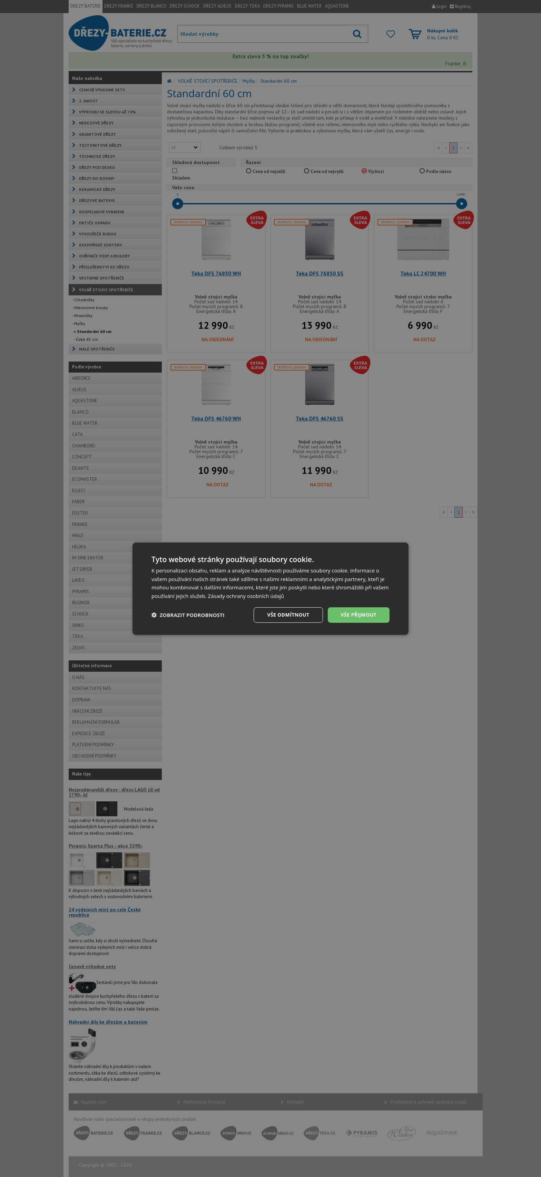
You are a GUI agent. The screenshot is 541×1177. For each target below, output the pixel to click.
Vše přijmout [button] (358, 614)
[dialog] (270, 588)
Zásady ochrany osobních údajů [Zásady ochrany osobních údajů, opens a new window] (246, 595)
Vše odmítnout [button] (288, 614)
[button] (188, 615)
